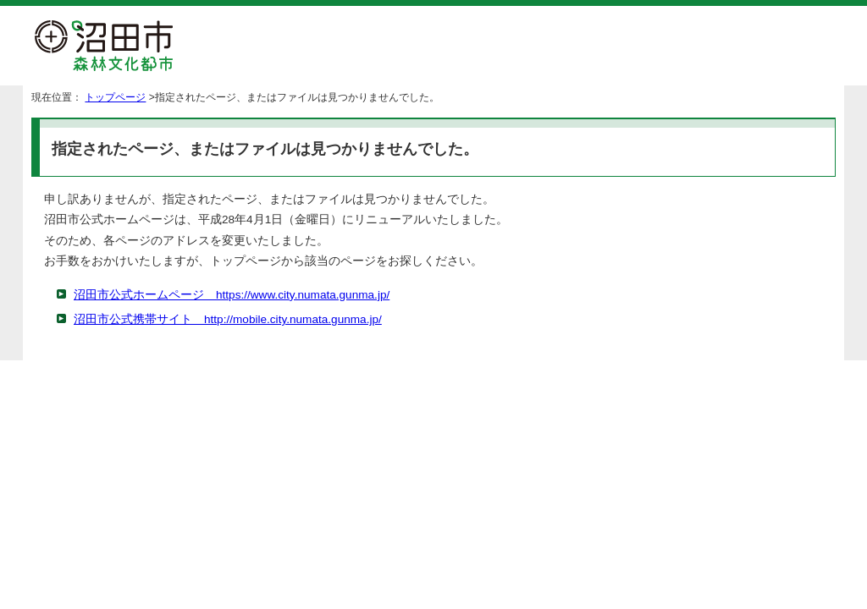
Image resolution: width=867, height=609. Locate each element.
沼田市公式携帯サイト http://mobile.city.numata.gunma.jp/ (228, 319)
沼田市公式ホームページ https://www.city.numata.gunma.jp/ (231, 294)
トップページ (115, 97)
